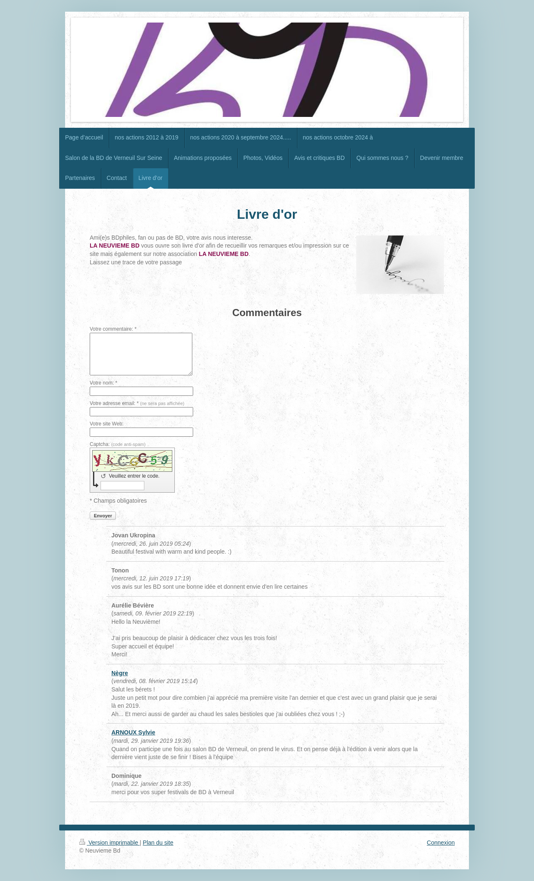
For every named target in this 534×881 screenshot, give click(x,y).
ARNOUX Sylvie (133, 732)
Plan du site (158, 842)
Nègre (119, 673)
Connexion (441, 842)
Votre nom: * (103, 383)
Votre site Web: (106, 424)
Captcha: (118, 444)
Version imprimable (109, 842)
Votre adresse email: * (137, 403)
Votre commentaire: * (113, 329)
